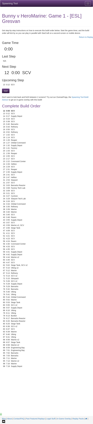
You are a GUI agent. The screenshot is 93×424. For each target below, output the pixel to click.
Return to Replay (86, 37)
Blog (4, 419)
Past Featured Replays (35, 419)
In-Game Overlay (64, 419)
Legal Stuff (50, 419)
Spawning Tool (10, 3)
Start (6, 91)
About (9, 419)
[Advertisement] (46, 392)
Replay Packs (78, 419)
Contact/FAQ (19, 419)
